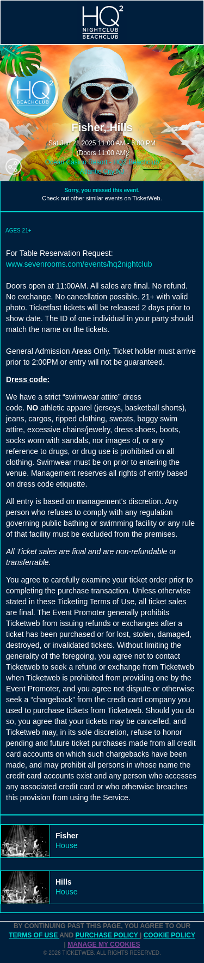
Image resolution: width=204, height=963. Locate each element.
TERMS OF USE (34, 935)
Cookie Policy (169, 935)
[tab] (102, 841)
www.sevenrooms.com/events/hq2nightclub (79, 264)
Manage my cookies (103, 944)
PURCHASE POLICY (107, 935)
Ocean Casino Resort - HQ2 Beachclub (102, 162)
